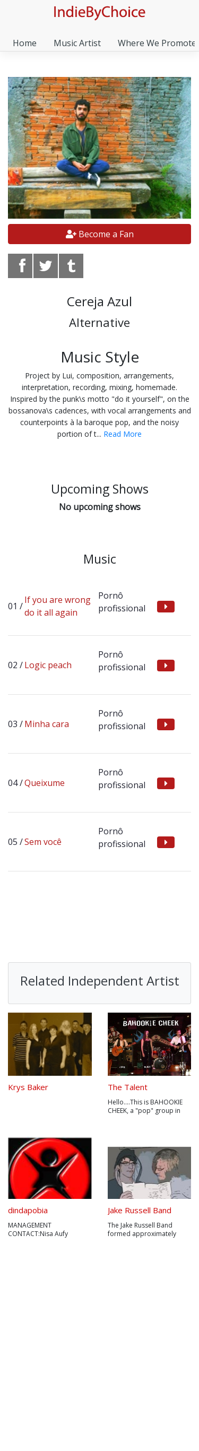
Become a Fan (100, 234)
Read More (122, 434)
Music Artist (77, 43)
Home (25, 43)
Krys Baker (28, 1087)
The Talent (128, 1087)
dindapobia (28, 1210)
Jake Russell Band (139, 1210)
